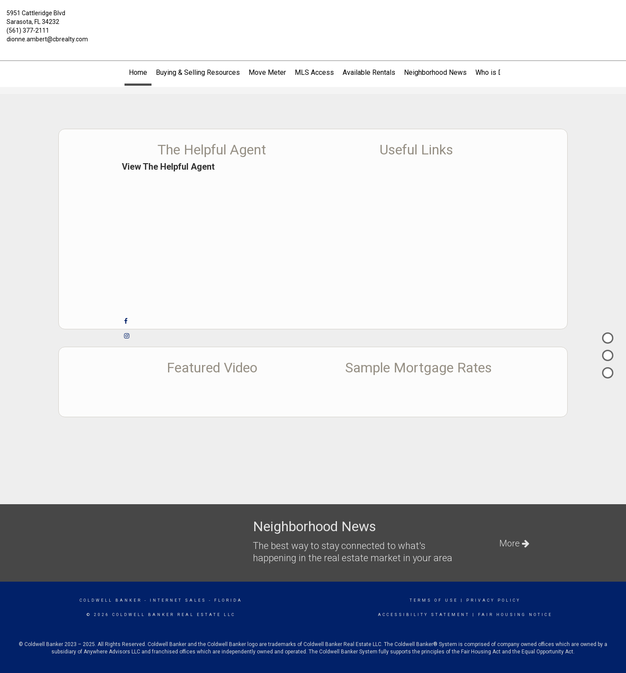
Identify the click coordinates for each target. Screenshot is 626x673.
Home (138, 72)
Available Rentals (369, 72)
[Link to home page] (313, 18)
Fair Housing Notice (515, 615)
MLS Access (314, 72)
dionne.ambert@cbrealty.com (47, 39)
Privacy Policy (493, 600)
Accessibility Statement (424, 615)
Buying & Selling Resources (198, 72)
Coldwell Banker (111, 600)
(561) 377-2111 (28, 30)
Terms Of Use (434, 600)
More (514, 543)
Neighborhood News (435, 72)
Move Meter (267, 72)
